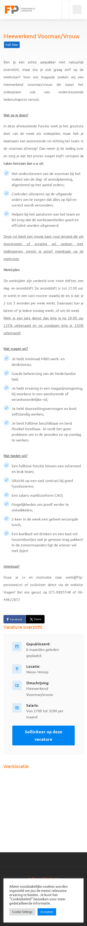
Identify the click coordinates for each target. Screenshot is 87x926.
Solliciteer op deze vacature (43, 735)
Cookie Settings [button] (22, 912)
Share (35, 619)
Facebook (16, 619)
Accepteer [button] (46, 912)
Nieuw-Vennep (37, 672)
